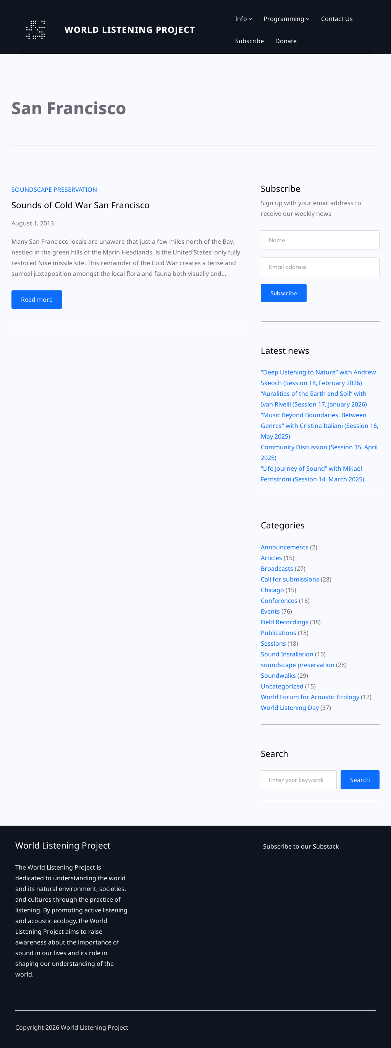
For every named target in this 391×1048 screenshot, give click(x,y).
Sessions (273, 643)
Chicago (272, 590)
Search (360, 780)
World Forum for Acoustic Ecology (310, 697)
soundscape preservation (54, 189)
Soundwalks (278, 675)
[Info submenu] (250, 19)
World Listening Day (290, 707)
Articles (271, 558)
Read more (39, 301)
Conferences (279, 600)
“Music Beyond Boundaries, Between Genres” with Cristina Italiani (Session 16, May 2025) (319, 426)
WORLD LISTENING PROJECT (130, 30)
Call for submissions (290, 579)
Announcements (285, 547)
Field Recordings (285, 622)
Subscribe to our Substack (301, 846)
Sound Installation (287, 654)
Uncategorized (282, 686)
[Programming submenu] (308, 19)
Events (270, 611)
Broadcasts (277, 568)
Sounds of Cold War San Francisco (80, 205)
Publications (278, 632)
